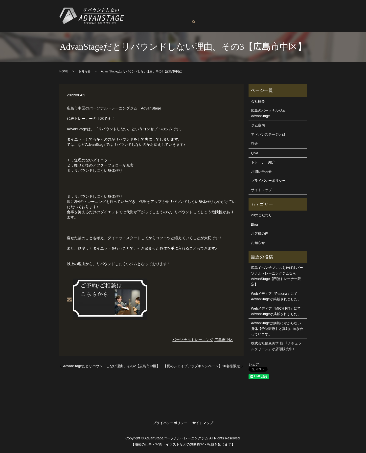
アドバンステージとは (276, 12)
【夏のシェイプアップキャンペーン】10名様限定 (201, 366)
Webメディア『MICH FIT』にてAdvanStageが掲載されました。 (276, 311)
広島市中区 (223, 340)
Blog (167, 20)
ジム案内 (245, 12)
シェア (254, 365)
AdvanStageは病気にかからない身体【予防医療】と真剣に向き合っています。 (277, 329)
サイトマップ (261, 190)
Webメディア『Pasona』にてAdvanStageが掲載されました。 (276, 297)
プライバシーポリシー (268, 181)
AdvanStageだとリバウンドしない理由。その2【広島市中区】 (111, 366)
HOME (63, 72)
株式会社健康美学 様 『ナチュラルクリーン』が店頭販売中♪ (276, 346)
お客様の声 (150, 20)
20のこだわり (261, 215)
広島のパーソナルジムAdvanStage (159, 12)
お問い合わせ (188, 20)
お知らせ (85, 72)
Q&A (132, 20)
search (205, 20)
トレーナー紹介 (208, 12)
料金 (230, 12)
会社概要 (258, 102)
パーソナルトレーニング (192, 340)
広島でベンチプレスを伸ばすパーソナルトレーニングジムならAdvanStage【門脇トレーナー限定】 (277, 276)
